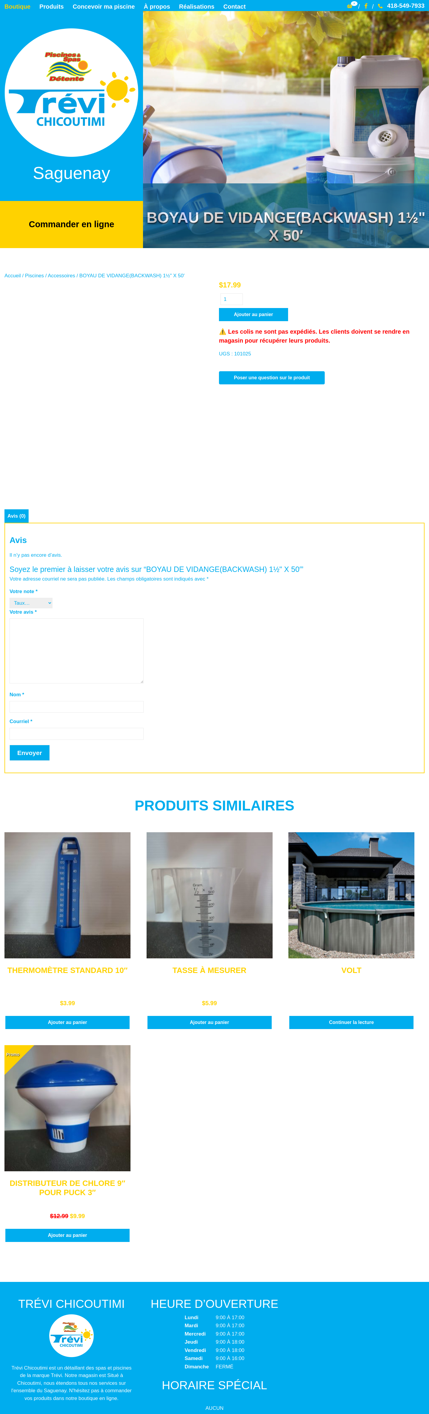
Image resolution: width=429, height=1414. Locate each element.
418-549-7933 (401, 5)
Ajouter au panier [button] (67, 927)
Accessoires (61, 276)
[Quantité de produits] (231, 299)
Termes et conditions (214, 1359)
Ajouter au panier (253, 314)
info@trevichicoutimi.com (71, 1335)
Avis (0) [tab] (16, 421)
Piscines (34, 276)
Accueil (12, 276)
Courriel (21, 626)
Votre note (24, 496)
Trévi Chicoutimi (180, 1398)
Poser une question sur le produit (272, 377)
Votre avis (23, 517)
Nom (17, 599)
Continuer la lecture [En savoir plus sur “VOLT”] (351, 927)
